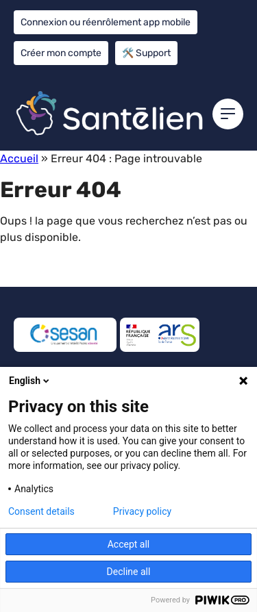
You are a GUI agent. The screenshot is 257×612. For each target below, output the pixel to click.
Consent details (41, 511)
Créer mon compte (61, 53)
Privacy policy (142, 511)
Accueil (19, 158)
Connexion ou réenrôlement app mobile (106, 22)
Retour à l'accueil (57, 271)
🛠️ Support (146, 53)
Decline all (129, 571)
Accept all (129, 544)
